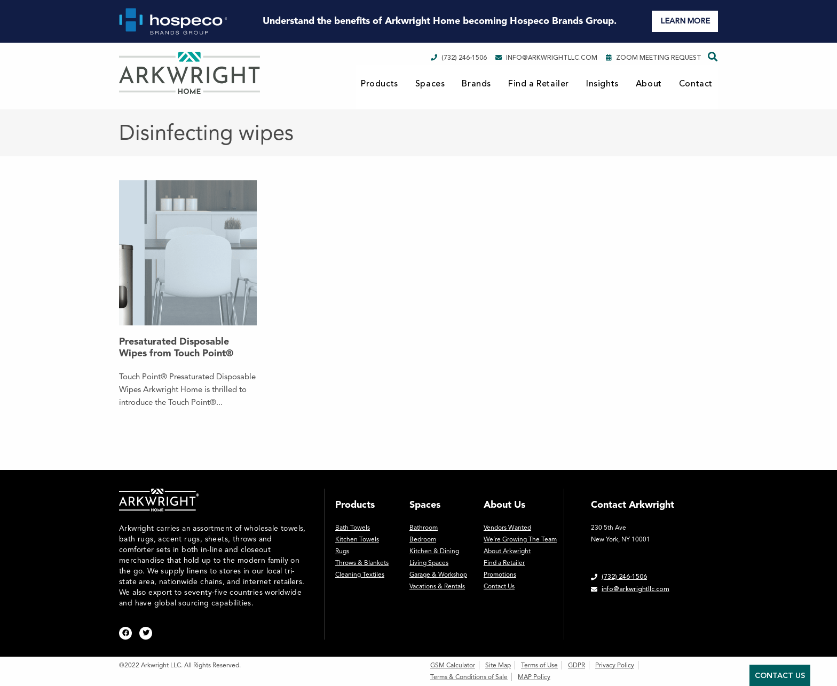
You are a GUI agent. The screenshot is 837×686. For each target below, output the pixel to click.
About (649, 83)
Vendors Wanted (507, 527)
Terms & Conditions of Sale (469, 677)
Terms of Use (539, 665)
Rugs (342, 551)
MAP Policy (534, 677)
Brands (476, 83)
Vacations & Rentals (437, 586)
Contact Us (499, 586)
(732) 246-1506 (459, 57)
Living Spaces (428, 563)
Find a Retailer (538, 83)
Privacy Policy (614, 665)
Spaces (430, 83)
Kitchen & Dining (434, 551)
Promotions (500, 574)
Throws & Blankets (362, 563)
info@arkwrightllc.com (546, 57)
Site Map (498, 665)
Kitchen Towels (357, 539)
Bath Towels (352, 527)
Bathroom (423, 527)
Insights (602, 83)
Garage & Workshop (438, 574)
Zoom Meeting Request (653, 57)
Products (379, 83)
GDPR (576, 665)
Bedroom (422, 539)
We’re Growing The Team (520, 539)
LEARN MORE (685, 21)
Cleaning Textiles (359, 574)
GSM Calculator (452, 665)
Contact (696, 83)
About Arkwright (507, 551)
